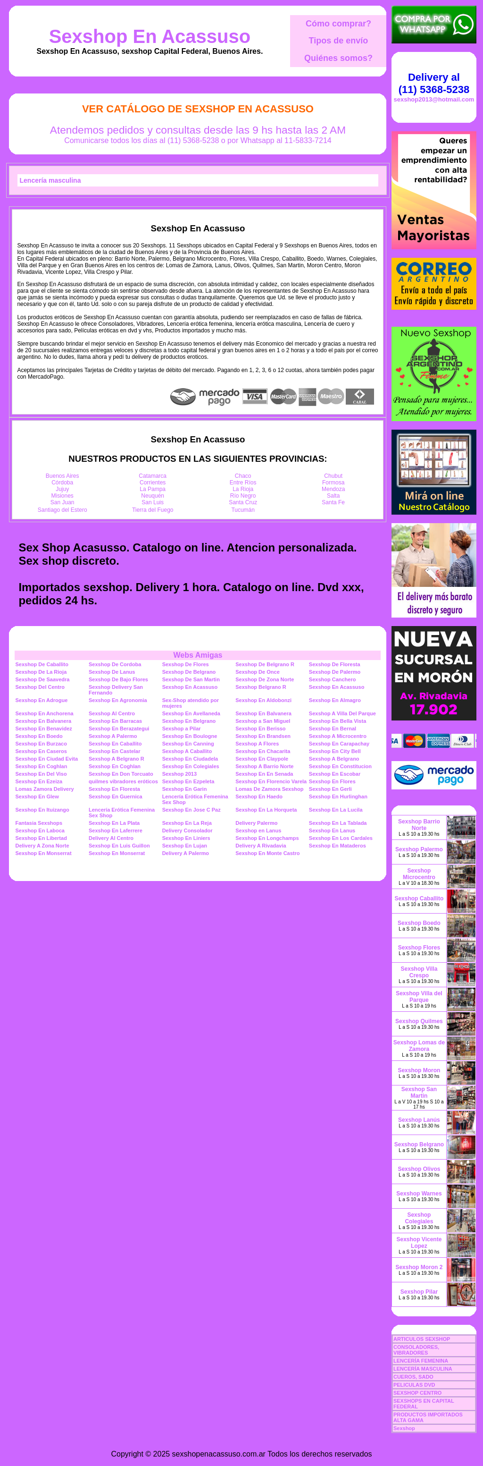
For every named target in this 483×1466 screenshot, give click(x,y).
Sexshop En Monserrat (43, 853)
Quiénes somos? (338, 58)
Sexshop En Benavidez (43, 728)
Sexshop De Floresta (334, 664)
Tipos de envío (338, 40)
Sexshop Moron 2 (418, 1267)
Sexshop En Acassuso (150, 36)
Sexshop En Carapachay (339, 743)
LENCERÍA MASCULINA (422, 1369)
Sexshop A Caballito (187, 751)
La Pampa (153, 489)
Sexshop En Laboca (40, 830)
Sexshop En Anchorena (44, 713)
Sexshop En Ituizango (42, 810)
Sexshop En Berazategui (119, 728)
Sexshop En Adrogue (41, 700)
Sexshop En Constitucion (340, 766)
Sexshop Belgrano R (260, 687)
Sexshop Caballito (418, 898)
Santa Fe (333, 502)
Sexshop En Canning (188, 743)
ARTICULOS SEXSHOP (421, 1339)
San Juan (62, 502)
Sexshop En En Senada (264, 774)
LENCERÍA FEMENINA (420, 1361)
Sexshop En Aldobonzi (263, 700)
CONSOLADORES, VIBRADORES (416, 1350)
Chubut (333, 476)
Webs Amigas (197, 655)
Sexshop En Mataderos (337, 845)
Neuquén (152, 495)
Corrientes (153, 482)
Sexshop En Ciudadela (190, 759)
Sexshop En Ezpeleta (188, 781)
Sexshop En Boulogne (189, 736)
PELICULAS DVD (414, 1385)
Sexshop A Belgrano (334, 759)
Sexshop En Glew (36, 796)
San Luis (153, 502)
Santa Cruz (243, 502)
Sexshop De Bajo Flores (118, 679)
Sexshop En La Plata (114, 823)
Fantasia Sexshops (38, 823)
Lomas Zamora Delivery (44, 789)
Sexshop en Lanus (258, 830)
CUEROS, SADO (413, 1377)
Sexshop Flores (419, 947)
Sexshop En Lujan (184, 845)
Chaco (243, 476)
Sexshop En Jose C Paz (191, 810)
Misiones (62, 495)
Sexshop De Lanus (112, 672)
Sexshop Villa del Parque (419, 996)
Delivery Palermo (256, 823)
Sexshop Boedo (419, 923)
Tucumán (243, 510)
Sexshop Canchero (332, 679)
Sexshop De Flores (185, 664)
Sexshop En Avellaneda (191, 713)
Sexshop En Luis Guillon (119, 845)
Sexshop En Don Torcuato (121, 774)
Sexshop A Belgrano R (116, 759)
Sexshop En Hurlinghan (338, 796)
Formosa (333, 482)
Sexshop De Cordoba (115, 664)
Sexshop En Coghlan (41, 766)
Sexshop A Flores (257, 743)
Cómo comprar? (338, 23)
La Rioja (243, 489)
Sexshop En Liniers (186, 838)
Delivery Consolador (187, 830)
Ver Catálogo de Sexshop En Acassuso (198, 109)
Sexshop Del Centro (40, 687)
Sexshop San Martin (419, 1092)
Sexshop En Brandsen (263, 736)
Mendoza (333, 489)
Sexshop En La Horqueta (266, 810)
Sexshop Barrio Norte (419, 824)
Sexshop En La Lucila (336, 810)
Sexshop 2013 (179, 774)
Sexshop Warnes (418, 1193)
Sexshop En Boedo (38, 736)
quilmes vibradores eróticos (123, 781)
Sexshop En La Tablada (338, 823)
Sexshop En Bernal (332, 728)
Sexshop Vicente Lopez (419, 1242)
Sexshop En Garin (184, 789)
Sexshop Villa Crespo (419, 972)
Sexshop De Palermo (334, 672)
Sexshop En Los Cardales (341, 838)
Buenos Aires (62, 476)
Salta (333, 495)
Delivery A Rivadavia (260, 845)
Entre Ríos (243, 482)
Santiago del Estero (62, 510)
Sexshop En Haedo (259, 796)
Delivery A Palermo (185, 853)
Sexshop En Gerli (330, 789)
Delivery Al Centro (111, 838)
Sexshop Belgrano (419, 1144)
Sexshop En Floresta (114, 789)
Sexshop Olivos (419, 1169)
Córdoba (62, 482)
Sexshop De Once (257, 672)
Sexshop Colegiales (419, 1218)
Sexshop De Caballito (41, 664)
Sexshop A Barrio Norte (264, 766)
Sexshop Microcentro (419, 874)
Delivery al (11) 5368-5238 (434, 83)
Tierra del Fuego (153, 510)
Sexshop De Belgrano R (264, 664)
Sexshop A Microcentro (337, 736)
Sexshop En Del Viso (41, 774)
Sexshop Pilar (419, 1291)
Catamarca (153, 476)
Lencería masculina (50, 180)
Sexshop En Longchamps (267, 838)
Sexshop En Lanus (332, 830)
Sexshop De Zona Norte (264, 679)
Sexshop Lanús (419, 1120)
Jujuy (62, 489)
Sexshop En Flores (332, 781)
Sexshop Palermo (419, 849)
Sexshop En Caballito (115, 743)
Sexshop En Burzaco (41, 743)
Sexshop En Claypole (261, 759)
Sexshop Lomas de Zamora (419, 1045)
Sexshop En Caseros (41, 751)
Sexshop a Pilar (181, 728)
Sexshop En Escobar (334, 774)
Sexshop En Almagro (335, 700)
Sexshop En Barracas (115, 721)
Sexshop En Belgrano (189, 721)
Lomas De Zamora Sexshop (269, 789)
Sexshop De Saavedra (42, 679)
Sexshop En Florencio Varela (271, 781)
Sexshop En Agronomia (118, 700)
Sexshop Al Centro (112, 713)
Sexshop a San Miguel (262, 721)
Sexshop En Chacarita (262, 751)
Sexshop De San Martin (191, 679)
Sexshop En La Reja (187, 823)
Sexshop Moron (419, 1070)
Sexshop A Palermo (113, 736)
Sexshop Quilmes (419, 1021)
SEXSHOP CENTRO (417, 1393)
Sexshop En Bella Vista (337, 721)
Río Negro (243, 495)
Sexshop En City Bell (335, 751)
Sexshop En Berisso (260, 728)
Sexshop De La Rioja (41, 672)
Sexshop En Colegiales (190, 766)
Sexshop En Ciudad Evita (46, 759)
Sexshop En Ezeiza (38, 781)
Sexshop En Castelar (114, 751)
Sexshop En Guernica (115, 796)
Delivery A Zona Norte (42, 845)
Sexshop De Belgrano (189, 672)
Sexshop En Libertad (41, 838)
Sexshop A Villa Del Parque (342, 713)
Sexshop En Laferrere (115, 830)
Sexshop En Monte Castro (267, 853)
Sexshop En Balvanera (263, 713)
